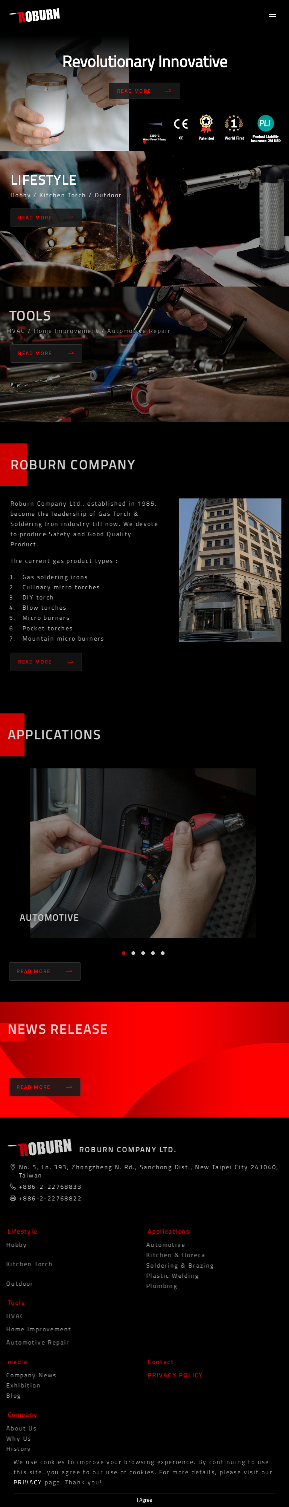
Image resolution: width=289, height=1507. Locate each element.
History (13, 1448)
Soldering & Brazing (175, 1265)
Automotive (160, 1244)
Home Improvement (33, 1329)
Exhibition (18, 1385)
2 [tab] (131, 953)
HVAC (10, 1315)
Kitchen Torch (24, 1263)
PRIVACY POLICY (173, 1375)
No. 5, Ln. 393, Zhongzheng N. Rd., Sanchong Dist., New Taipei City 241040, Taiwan (147, 1171)
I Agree (144, 1500)
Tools (14, 1302)
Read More (144, 91)
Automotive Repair (33, 1342)
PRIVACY (28, 1482)
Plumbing (156, 1285)
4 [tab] (151, 953)
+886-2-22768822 (48, 1198)
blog (8, 1395)
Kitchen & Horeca (170, 1254)
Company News (26, 1375)
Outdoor (15, 1283)
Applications (166, 1231)
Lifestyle (20, 1231)
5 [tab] (160, 953)
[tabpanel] (144, 75)
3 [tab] (141, 953)
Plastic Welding (167, 1275)
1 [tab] (144, 142)
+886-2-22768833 (48, 1186)
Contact (158, 1361)
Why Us (13, 1438)
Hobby (11, 1244)
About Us (16, 1428)
